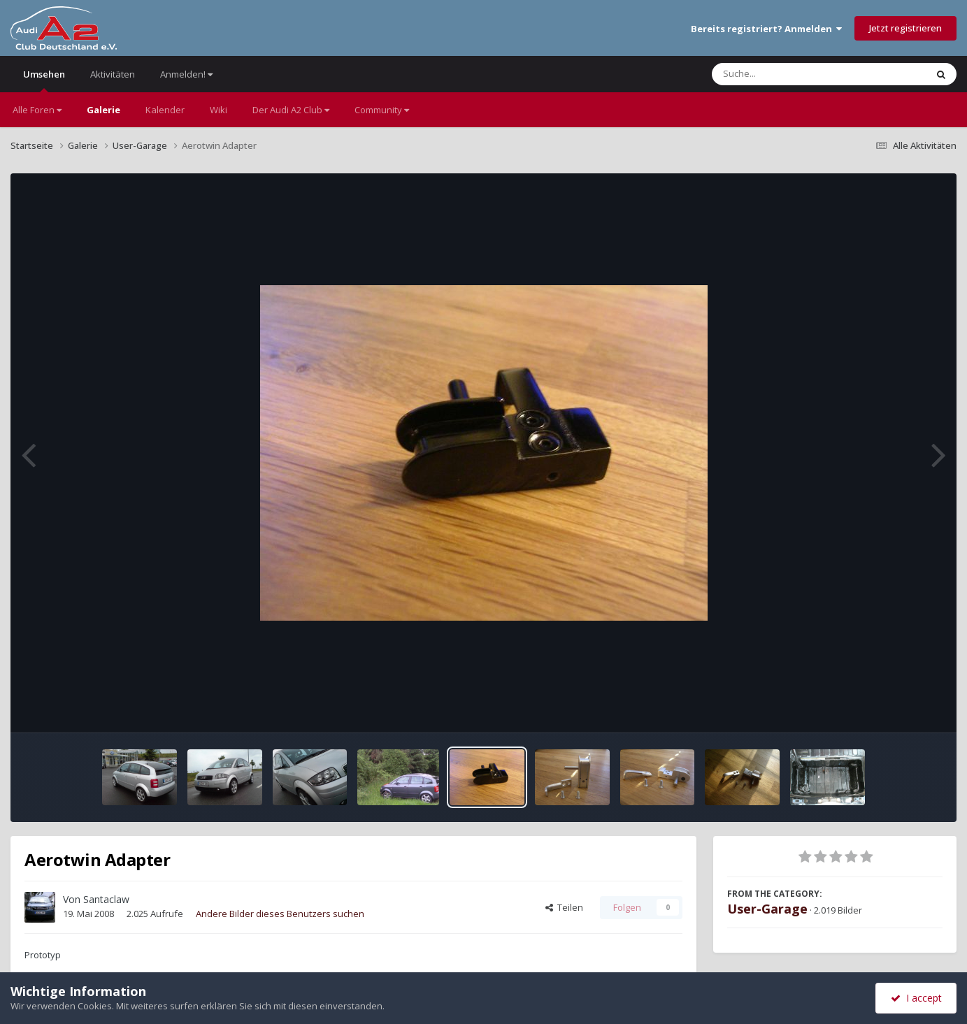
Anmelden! (186, 74)
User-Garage (767, 908)
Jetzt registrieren (905, 28)
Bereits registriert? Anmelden (766, 28)
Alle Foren (37, 109)
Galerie (103, 109)
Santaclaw (106, 899)
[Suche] (790, 74)
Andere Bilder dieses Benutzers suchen (280, 913)
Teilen (564, 907)
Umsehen (44, 80)
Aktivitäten (112, 74)
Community (381, 109)
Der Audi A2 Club (290, 109)
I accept (916, 997)
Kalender (165, 109)
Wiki (218, 109)
